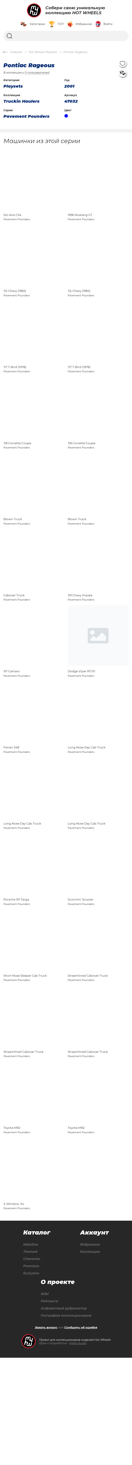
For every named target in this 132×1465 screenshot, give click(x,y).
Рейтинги (49, 1408)
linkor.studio (77, 1450)
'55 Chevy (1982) (14, 306)
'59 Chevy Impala (80, 640)
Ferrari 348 (11, 807)
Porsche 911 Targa (16, 975)
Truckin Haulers (21, 101)
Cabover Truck (14, 640)
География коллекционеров (66, 1423)
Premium (31, 1372)
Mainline (31, 1350)
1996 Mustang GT (80, 222)
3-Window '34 (13, 1309)
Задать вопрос (46, 1434)
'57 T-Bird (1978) (14, 389)
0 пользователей (37, 72)
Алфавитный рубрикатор (64, 1415)
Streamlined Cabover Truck (88, 1059)
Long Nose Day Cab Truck (86, 807)
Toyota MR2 (11, 1226)
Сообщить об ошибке (80, 1434)
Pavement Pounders (26, 116)
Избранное (90, 1350)
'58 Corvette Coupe (17, 473)
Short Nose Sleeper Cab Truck (25, 1059)
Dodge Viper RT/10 (81, 724)
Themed (30, 1358)
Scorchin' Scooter (81, 975)
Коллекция (90, 1358)
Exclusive (31, 1380)
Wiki (44, 1401)
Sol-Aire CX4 (12, 222)
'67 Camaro (11, 724)
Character (32, 1365)
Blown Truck (12, 557)
